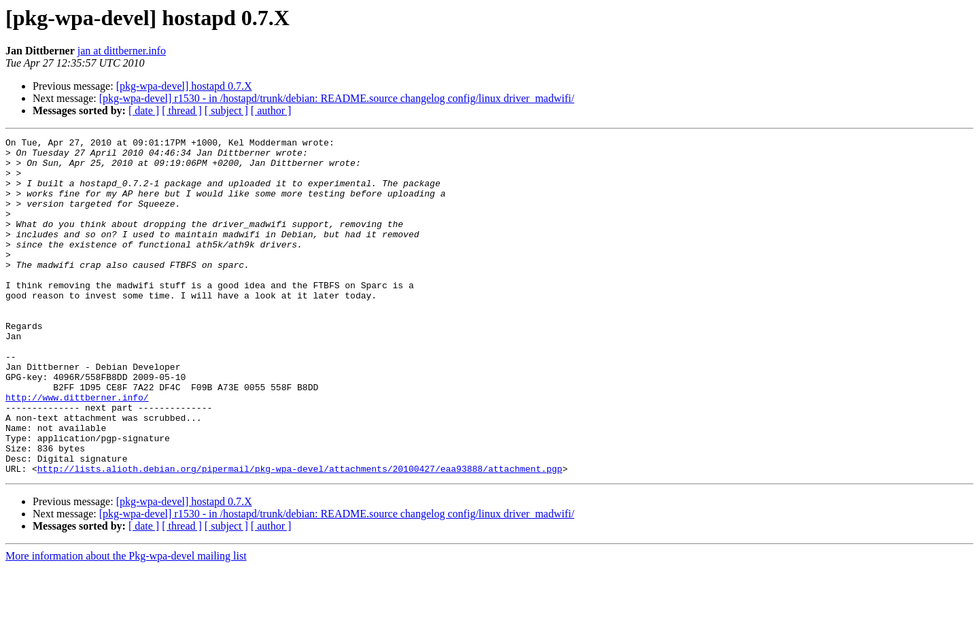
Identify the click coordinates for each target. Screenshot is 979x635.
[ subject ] (226, 110)
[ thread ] (182, 110)
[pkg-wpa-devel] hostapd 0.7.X (184, 86)
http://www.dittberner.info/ (77, 450)
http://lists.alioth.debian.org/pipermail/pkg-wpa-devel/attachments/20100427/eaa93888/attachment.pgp (299, 536)
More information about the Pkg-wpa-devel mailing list (126, 623)
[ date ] (143, 110)
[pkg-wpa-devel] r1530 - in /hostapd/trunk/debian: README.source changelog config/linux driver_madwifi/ (336, 98)
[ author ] (271, 110)
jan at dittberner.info (122, 50)
